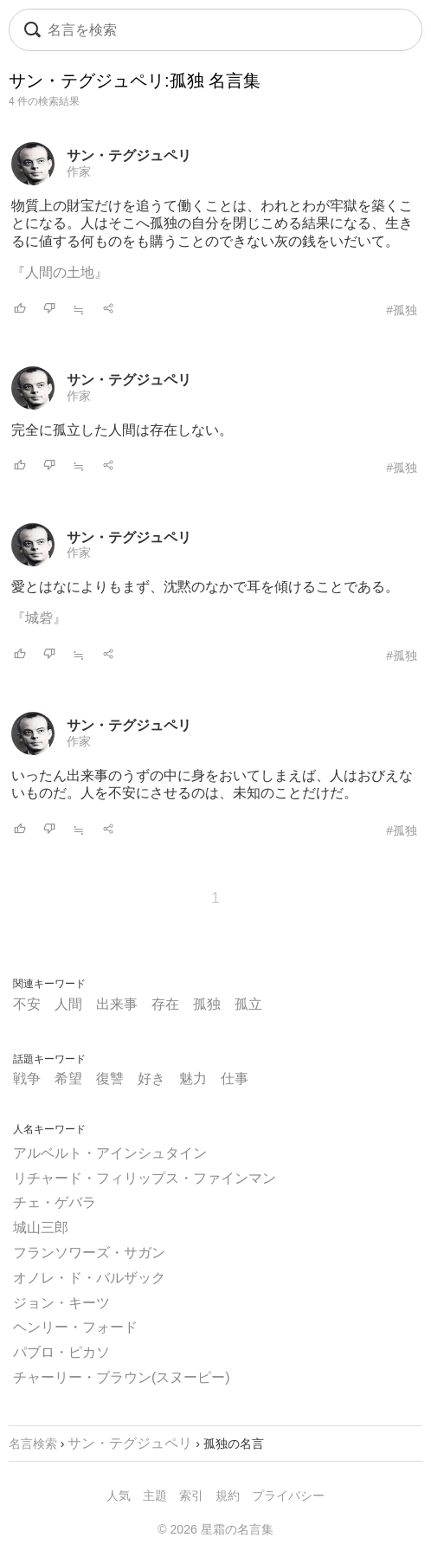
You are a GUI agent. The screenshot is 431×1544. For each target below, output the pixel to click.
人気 (118, 1495)
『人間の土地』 (59, 272)
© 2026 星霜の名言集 (215, 1529)
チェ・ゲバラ (54, 1202)
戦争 (27, 1078)
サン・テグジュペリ (129, 155)
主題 (155, 1495)
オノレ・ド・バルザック (89, 1277)
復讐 (110, 1078)
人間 (68, 1004)
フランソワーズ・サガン (89, 1252)
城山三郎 (40, 1227)
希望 (68, 1078)
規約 (228, 1495)
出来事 (117, 1004)
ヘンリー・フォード (75, 1327)
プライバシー (288, 1495)
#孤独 (401, 310)
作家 (79, 171)
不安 (27, 1004)
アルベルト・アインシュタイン (110, 1153)
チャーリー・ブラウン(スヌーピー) (121, 1377)
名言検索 (33, 1443)
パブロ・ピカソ (61, 1352)
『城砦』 (39, 617)
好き (151, 1078)
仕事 (234, 1078)
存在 (165, 1004)
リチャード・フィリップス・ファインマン (144, 1178)
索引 (191, 1495)
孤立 (248, 1004)
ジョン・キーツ (61, 1302)
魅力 (193, 1078)
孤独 (207, 1004)
